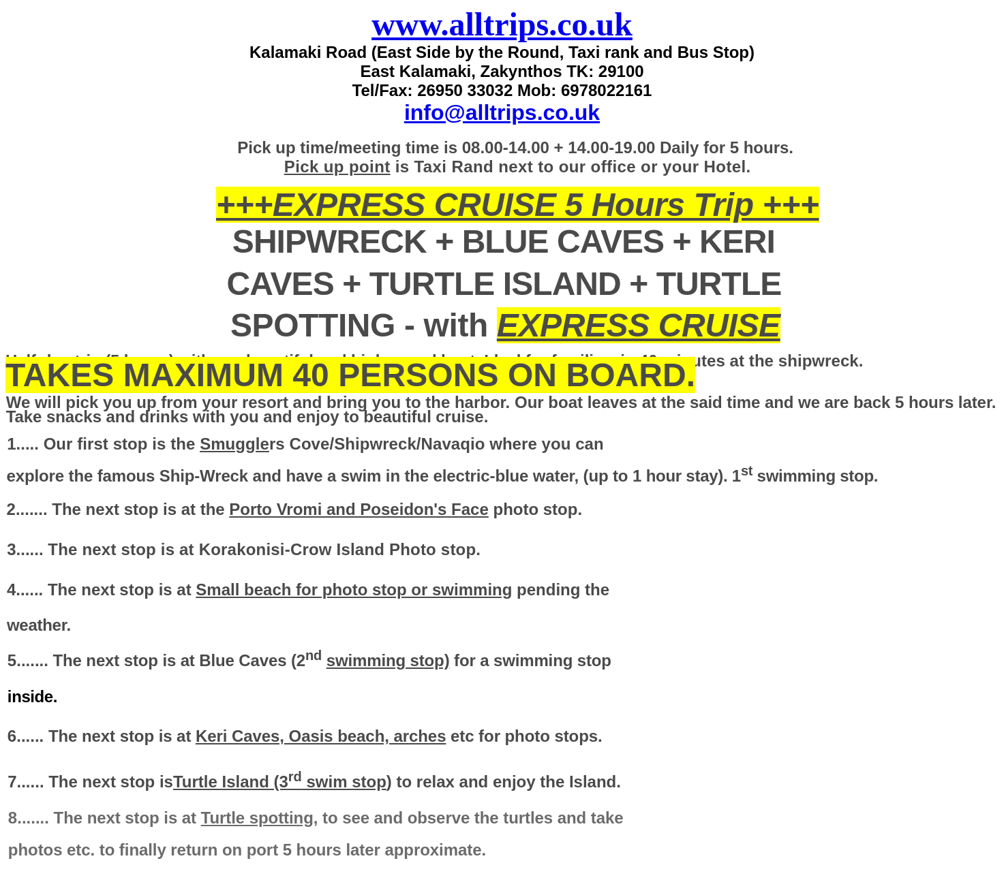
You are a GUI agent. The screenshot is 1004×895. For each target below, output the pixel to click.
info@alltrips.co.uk (502, 112)
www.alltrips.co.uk (502, 24)
